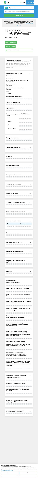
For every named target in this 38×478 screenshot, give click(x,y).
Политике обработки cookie (7, 470)
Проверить (19, 15)
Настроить (19, 475)
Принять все (10, 472)
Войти (23, 2)
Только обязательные (28, 472)
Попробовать (30, 2)
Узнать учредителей (10, 42)
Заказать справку (10, 46)
